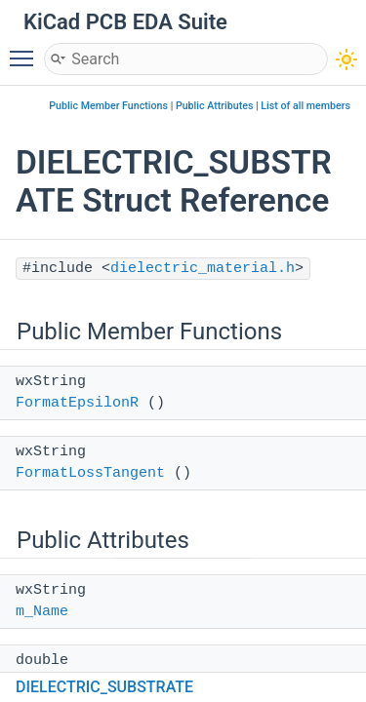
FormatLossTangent (90, 473)
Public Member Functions (108, 105)
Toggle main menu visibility (26, 49)
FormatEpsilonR (77, 403)
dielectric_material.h (202, 268)
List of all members (305, 105)
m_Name (42, 612)
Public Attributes (215, 105)
